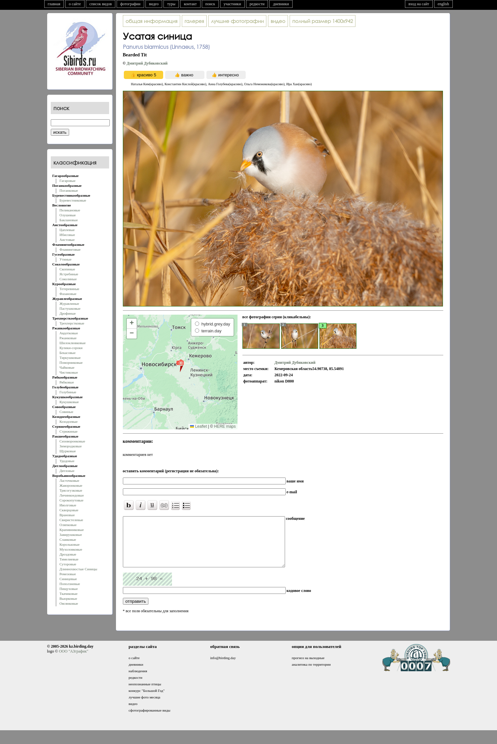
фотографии (130, 4)
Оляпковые (68, 525)
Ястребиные (69, 274)
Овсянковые (69, 603)
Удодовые (67, 461)
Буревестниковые (73, 200)
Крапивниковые (72, 530)
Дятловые (67, 471)
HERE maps (225, 426)
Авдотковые (69, 333)
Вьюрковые (68, 598)
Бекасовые (68, 353)
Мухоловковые (71, 549)
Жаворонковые (71, 485)
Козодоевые (69, 421)
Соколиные (68, 279)
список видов (100, 4)
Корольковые (70, 544)
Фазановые (68, 294)
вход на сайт (419, 4)
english (443, 4)
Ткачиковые (69, 594)
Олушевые (68, 215)
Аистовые (67, 240)
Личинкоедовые (72, 495)
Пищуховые (69, 589)
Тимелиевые (69, 559)
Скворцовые (69, 510)
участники (232, 4)
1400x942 (322, 21)
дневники (281, 4)
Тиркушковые (70, 358)
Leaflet (198, 426)
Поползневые (70, 584)
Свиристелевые (71, 520)
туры (171, 4)
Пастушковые (70, 308)
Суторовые (68, 564)
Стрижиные (69, 431)
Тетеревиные (70, 289)
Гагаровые (68, 181)
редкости (257, 4)
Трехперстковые (72, 323)
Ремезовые (68, 574)
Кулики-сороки (71, 348)
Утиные (66, 259)
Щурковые (68, 451)
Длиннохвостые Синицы (78, 569)
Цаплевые (67, 230)
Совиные (66, 412)
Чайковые (67, 367)
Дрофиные (68, 313)
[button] (180, 365)
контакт (190, 4)
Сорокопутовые (72, 500)
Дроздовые (68, 554)
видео (154, 4)
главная (54, 4)
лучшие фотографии (237, 21)
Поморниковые (71, 362)
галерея (194, 21)
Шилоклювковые (73, 343)
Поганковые (69, 190)
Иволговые (68, 505)
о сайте (75, 4)
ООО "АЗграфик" (73, 661)
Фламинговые (70, 249)
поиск (210, 4)
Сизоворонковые (72, 441)
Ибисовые (67, 235)
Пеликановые (70, 210)
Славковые (68, 539)
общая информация (151, 21)
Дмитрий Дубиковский (146, 63)
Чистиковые (69, 372)
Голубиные (68, 392)
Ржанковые (68, 338)
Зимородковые (71, 446)
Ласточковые (69, 480)
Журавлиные (69, 303)
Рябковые (67, 382)
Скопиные (67, 269)
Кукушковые (69, 402)
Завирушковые (71, 535)
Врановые (67, 515)
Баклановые (69, 220)
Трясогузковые (71, 490)
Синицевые (68, 579)
